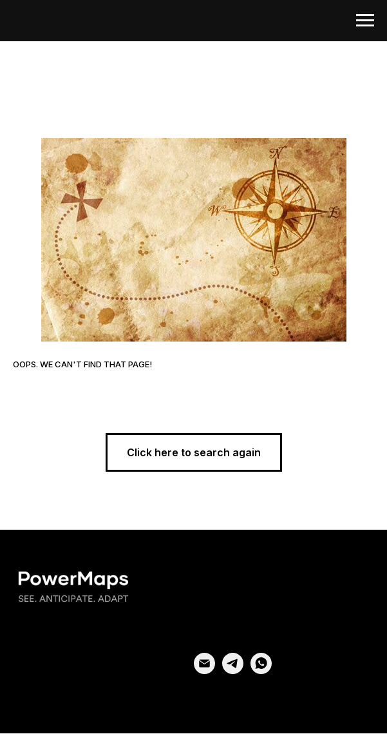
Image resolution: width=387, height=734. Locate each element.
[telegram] (232, 670)
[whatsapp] (261, 670)
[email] (204, 670)
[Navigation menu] (365, 20)
